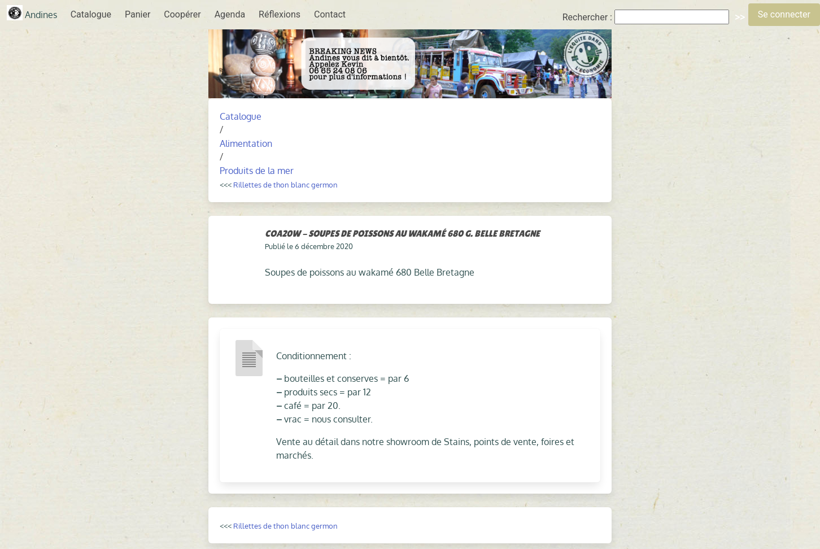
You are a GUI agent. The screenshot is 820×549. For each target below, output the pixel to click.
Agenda (230, 14)
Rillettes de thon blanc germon (285, 184)
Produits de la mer (257, 170)
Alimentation (246, 143)
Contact (330, 14)
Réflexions (279, 14)
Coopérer (182, 14)
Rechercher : (587, 17)
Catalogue (91, 14)
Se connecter (784, 14)
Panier (137, 14)
